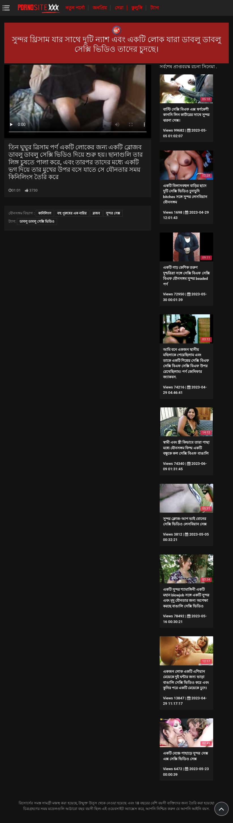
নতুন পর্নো (75, 7)
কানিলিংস (44, 213)
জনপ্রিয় (100, 7)
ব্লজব (96, 213)
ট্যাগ (154, 7)
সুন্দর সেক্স (113, 213)
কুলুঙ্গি (137, 7)
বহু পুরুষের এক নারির (72, 213)
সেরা (120, 7)
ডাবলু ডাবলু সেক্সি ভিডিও (37, 222)
